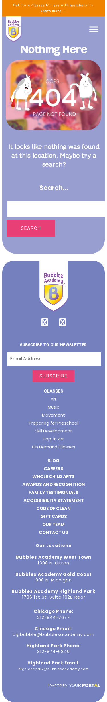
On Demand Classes (53, 447)
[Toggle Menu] (93, 29)
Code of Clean (53, 508)
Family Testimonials (53, 492)
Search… (53, 187)
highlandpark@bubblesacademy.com (54, 669)
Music (53, 407)
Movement (53, 415)
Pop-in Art (53, 439)
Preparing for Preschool (53, 423)
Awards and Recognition (53, 484)
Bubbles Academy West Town (53, 557)
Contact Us (53, 532)
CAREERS (53, 469)
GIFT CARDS (53, 516)
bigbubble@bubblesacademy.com (53, 634)
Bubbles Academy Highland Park (53, 591)
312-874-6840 (53, 651)
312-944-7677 (53, 617)
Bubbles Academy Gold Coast (53, 574)
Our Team (53, 524)
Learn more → (53, 11)
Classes (53, 391)
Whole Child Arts (53, 476)
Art (54, 399)
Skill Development (53, 431)
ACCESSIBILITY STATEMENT (53, 500)
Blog (53, 461)
